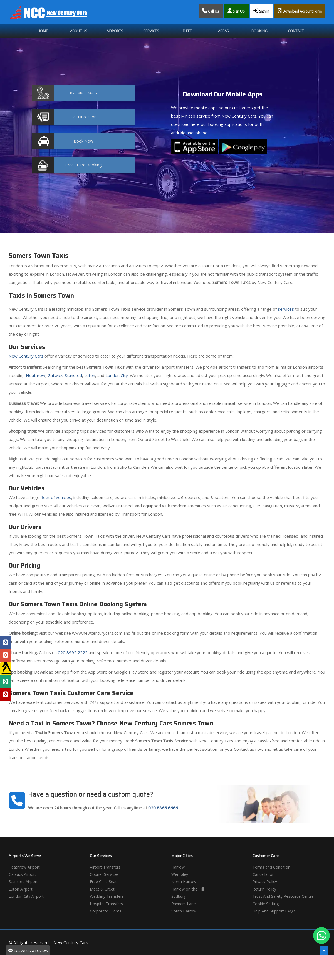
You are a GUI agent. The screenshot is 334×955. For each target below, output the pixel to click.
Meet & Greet (102, 889)
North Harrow (183, 881)
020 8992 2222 (73, 652)
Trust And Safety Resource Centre (283, 896)
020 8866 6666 (163, 808)
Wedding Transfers (107, 896)
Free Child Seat (103, 881)
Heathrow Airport (24, 867)
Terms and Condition (271, 867)
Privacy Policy (265, 881)
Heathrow (35, 375)
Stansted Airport (23, 881)
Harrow (178, 867)
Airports (115, 30)
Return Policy (264, 889)
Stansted (73, 375)
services (286, 309)
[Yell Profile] (5, 668)
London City (116, 375)
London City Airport (26, 896)
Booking (259, 30)
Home (43, 30)
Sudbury (178, 896)
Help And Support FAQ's (274, 911)
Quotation (84, 116)
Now (83, 141)
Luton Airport (21, 889)
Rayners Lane (183, 903)
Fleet (187, 30)
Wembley (179, 874)
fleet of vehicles (56, 497)
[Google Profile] (5, 655)
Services (151, 30)
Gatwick (55, 375)
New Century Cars (26, 356)
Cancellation (263, 874)
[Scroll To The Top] (324, 950)
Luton (89, 375)
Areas (223, 30)
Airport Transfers (105, 867)
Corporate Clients (105, 911)
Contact (296, 30)
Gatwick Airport (22, 874)
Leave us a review (28, 950)
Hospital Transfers (106, 903)
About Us (78, 30)
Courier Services (104, 874)
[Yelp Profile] (5, 694)
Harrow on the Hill (187, 889)
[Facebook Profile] (5, 642)
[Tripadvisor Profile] (5, 681)
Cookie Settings (267, 903)
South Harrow (183, 911)
